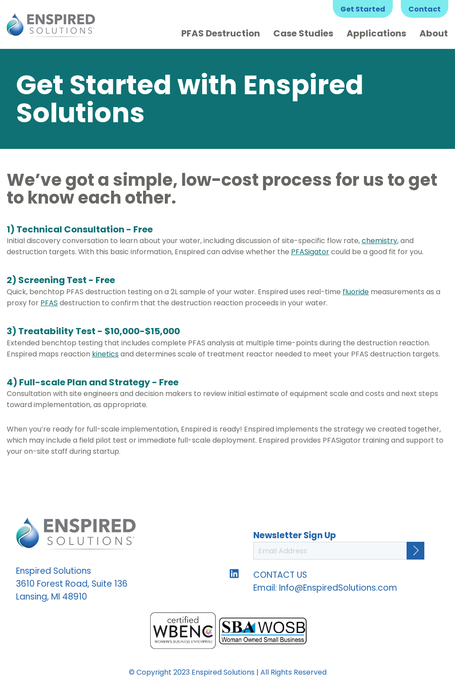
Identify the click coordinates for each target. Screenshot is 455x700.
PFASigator (310, 252)
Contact (424, 9)
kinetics (105, 354)
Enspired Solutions (51, 24)
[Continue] (415, 551)
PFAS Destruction (220, 33)
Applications (376, 33)
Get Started (362, 9)
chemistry (379, 241)
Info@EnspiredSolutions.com (338, 588)
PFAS (49, 303)
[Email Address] (338, 551)
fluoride (356, 292)
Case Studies (303, 33)
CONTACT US (280, 575)
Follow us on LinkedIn (234, 573)
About (433, 33)
